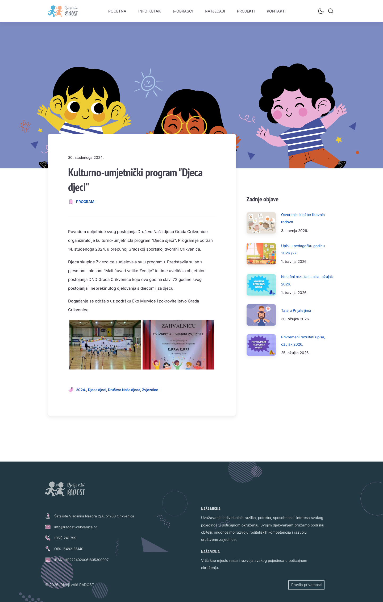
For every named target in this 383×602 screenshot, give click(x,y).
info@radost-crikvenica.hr (75, 527)
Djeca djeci (97, 390)
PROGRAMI (85, 202)
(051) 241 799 (65, 538)
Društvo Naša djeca (124, 390)
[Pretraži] (330, 11)
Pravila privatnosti (306, 585)
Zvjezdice (150, 390)
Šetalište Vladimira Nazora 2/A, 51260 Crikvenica (94, 516)
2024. (81, 390)
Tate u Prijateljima (296, 310)
